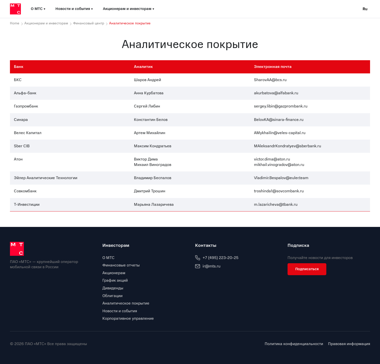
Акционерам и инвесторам (46, 23)
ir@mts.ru (207, 266)
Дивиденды (112, 288)
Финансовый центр (88, 23)
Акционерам (113, 273)
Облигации (112, 296)
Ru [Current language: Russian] (365, 9)
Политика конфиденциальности (294, 344)
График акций (115, 280)
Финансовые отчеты (121, 265)
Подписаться (307, 268)
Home (14, 23)
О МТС (108, 257)
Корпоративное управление (128, 318)
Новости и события (119, 311)
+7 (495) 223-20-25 (216, 257)
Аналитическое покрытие (125, 303)
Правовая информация (349, 344)
